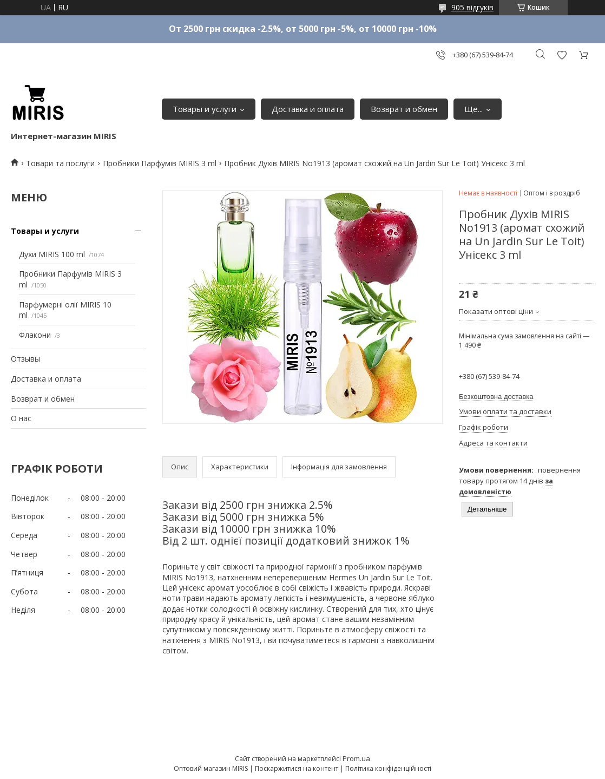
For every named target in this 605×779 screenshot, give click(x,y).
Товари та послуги (60, 163)
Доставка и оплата (308, 108)
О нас (21, 418)
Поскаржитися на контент (296, 768)
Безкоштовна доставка (496, 396)
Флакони (35, 335)
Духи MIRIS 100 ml (52, 254)
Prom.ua (356, 758)
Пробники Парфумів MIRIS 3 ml (159, 163)
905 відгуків (472, 7)
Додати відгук (562, 55)
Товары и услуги (204, 108)
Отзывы (25, 359)
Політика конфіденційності (388, 768)
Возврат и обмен (404, 108)
